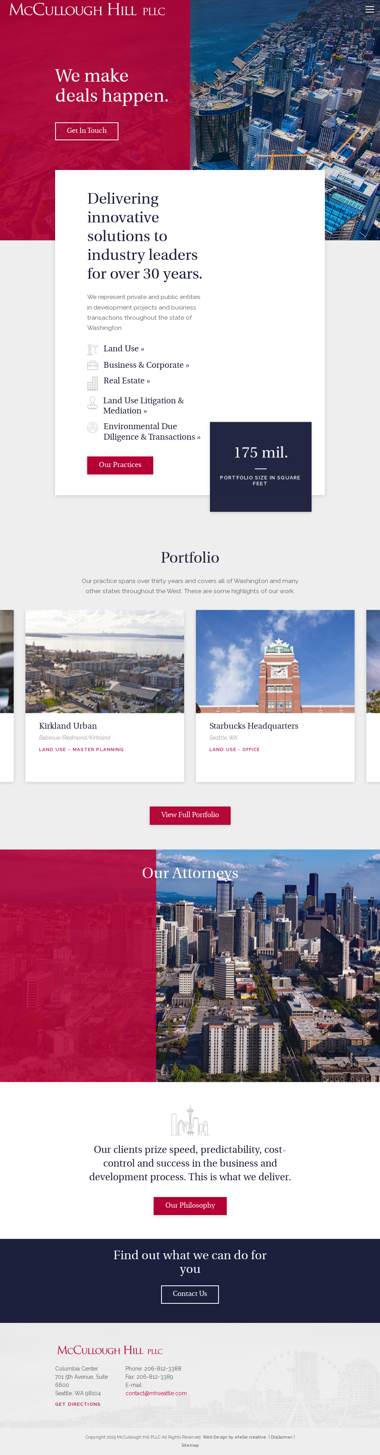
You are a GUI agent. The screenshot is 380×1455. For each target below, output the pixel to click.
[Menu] (370, 9)
